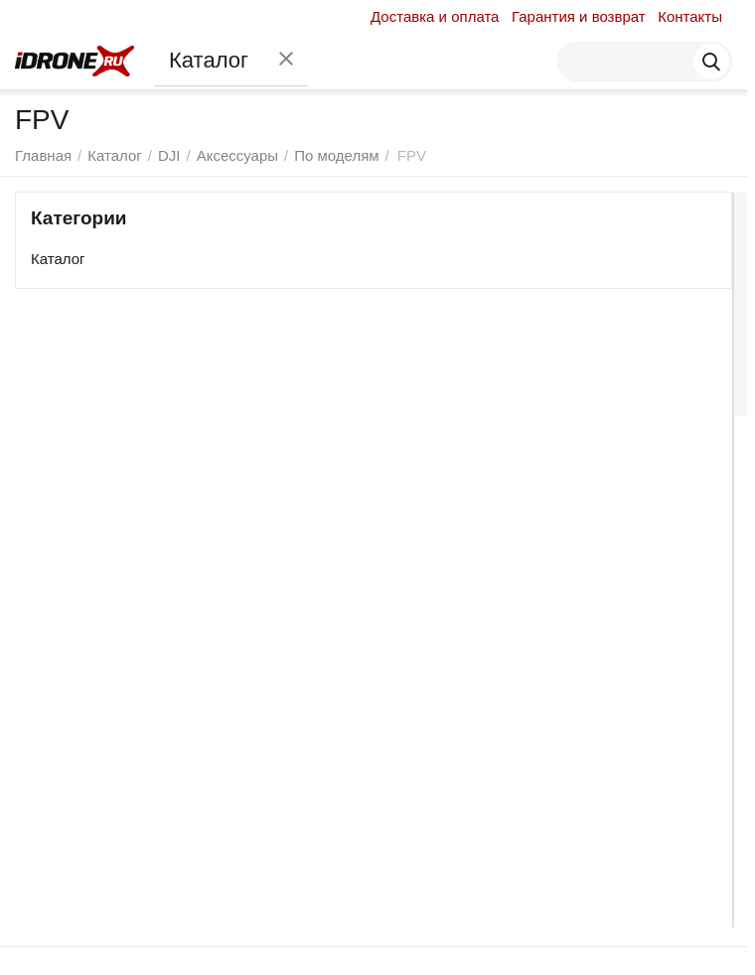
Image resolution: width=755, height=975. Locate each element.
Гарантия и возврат (579, 16)
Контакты (690, 16)
